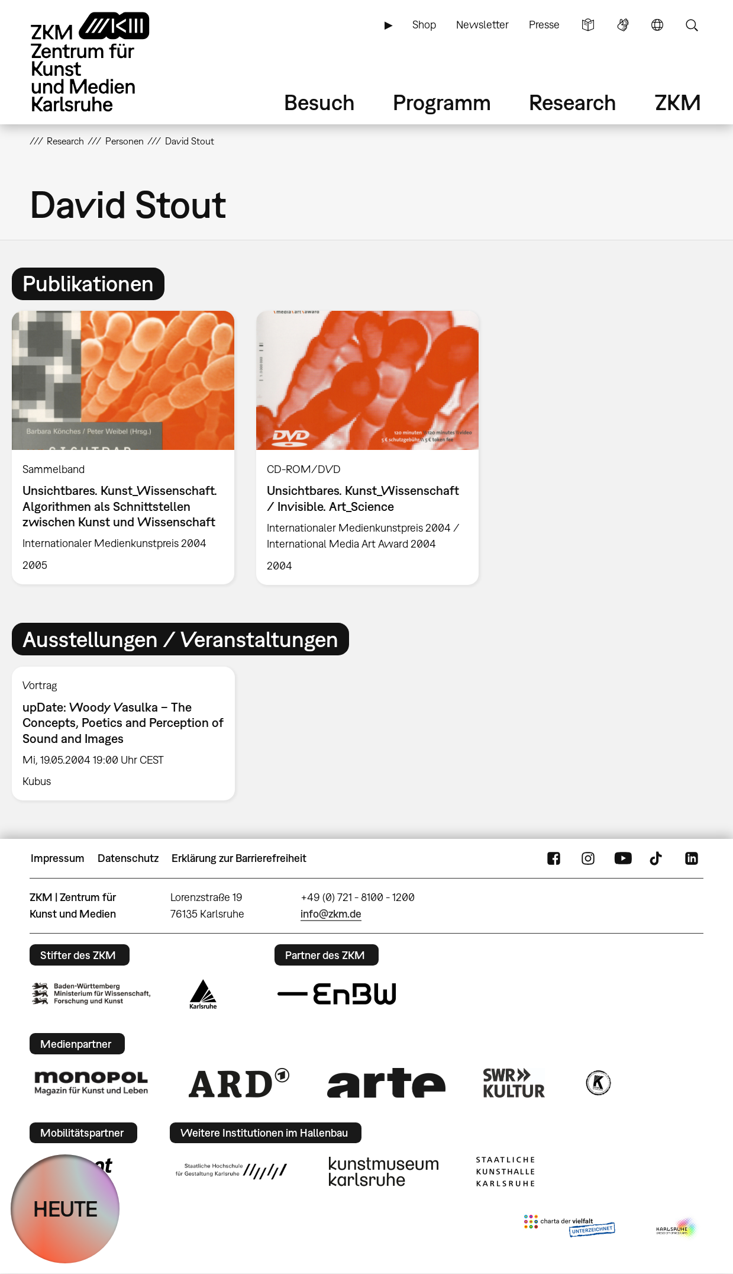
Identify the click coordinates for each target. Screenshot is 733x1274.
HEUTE (65, 1208)
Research (572, 102)
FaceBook (554, 858)
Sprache (657, 25)
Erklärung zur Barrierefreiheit (239, 858)
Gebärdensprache (623, 25)
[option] (123, 447)
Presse (544, 24)
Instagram (588, 858)
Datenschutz (128, 858)
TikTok (657, 858)
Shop (424, 24)
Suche (691, 25)
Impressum (58, 858)
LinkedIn (691, 858)
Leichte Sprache (588, 25)
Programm (442, 102)
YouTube (623, 858)
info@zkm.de (331, 914)
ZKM (678, 102)
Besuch (319, 102)
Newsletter (482, 24)
